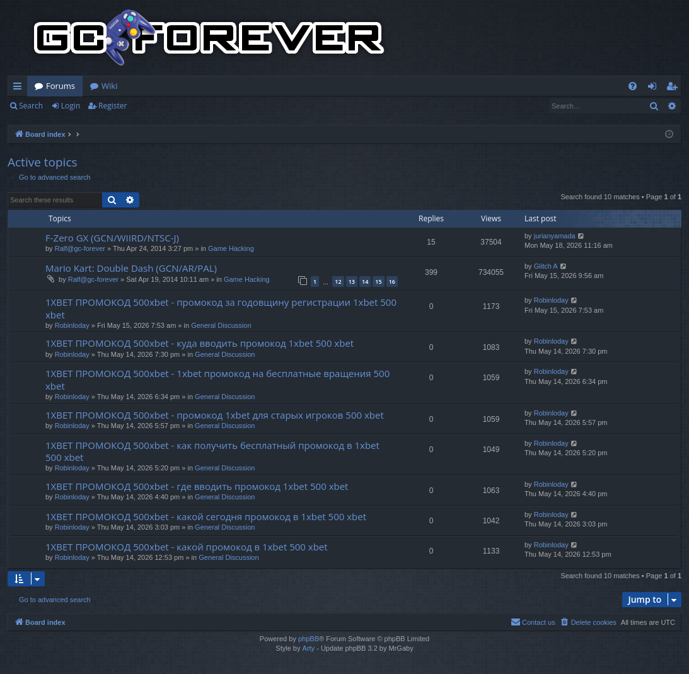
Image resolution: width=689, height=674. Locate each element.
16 (392, 281)
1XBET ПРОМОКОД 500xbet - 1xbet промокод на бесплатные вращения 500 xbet (217, 379)
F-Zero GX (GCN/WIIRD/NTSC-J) (112, 237)
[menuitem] (632, 86)
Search (31, 105)
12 (338, 281)
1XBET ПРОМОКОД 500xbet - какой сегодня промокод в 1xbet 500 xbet (205, 516)
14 (365, 281)
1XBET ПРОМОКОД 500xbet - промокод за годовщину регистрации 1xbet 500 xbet (221, 308)
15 (378, 281)
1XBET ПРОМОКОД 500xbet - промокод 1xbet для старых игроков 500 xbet (214, 415)
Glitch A (546, 266)
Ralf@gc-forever (80, 248)
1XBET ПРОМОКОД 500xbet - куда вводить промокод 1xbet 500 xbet (199, 343)
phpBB (308, 638)
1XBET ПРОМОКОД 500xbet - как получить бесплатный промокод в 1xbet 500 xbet (212, 451)
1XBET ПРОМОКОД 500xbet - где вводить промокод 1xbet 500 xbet (196, 486)
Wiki (109, 85)
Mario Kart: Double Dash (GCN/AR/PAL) (131, 268)
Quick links (20, 88)
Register (112, 105)
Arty (309, 648)
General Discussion (221, 325)
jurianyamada (555, 236)
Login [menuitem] (654, 88)
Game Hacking (231, 248)
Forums (60, 85)
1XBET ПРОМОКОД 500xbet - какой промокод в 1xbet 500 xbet (186, 546)
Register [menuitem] (674, 88)
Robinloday (72, 325)
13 (352, 281)
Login (70, 105)
